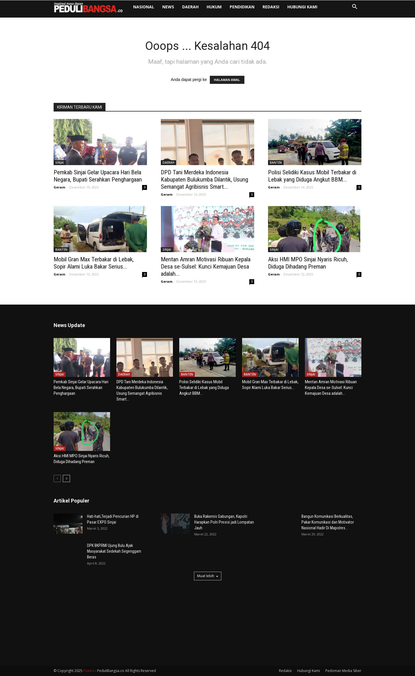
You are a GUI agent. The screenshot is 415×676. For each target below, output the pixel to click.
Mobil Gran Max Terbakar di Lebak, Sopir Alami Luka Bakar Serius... (94, 263)
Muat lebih (207, 575)
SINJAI (59, 162)
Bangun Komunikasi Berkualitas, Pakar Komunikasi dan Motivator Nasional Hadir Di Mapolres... (327, 522)
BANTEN (276, 162)
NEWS (168, 7)
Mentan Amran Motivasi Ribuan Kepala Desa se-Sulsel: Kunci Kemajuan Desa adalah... (205, 266)
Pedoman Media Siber (343, 670)
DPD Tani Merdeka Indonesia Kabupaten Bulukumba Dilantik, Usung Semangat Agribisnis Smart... (204, 179)
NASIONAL (143, 7)
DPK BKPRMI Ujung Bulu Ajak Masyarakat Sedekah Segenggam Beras (114, 551)
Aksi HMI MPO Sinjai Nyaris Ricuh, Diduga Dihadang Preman (308, 263)
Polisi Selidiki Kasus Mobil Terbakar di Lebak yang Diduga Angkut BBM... (312, 176)
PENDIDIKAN (242, 7)
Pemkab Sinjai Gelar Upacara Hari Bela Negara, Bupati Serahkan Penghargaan (98, 176)
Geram (59, 187)
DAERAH (190, 7)
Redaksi (271, 7)
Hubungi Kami (302, 7)
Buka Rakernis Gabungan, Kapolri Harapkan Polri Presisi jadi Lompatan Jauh (224, 522)
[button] (354, 7)
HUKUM (214, 7)
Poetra (88, 670)
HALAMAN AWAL (227, 80)
